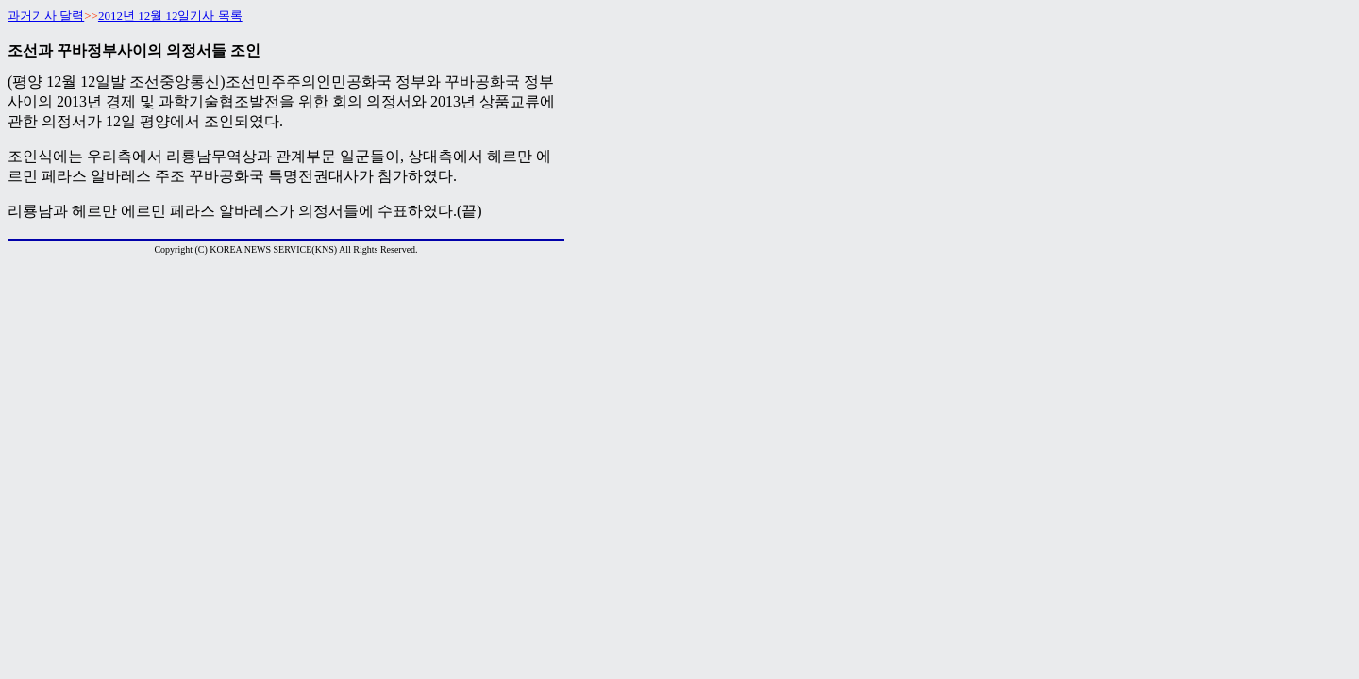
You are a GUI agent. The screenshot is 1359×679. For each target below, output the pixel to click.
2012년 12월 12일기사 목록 (170, 15)
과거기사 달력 (46, 15)
